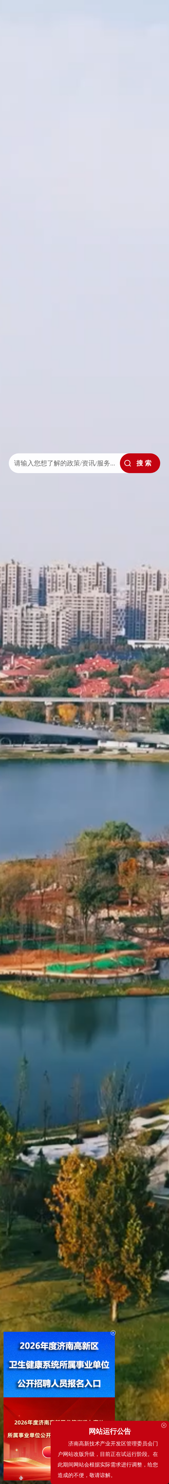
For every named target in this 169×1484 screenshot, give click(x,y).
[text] (63, 463)
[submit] (140, 463)
